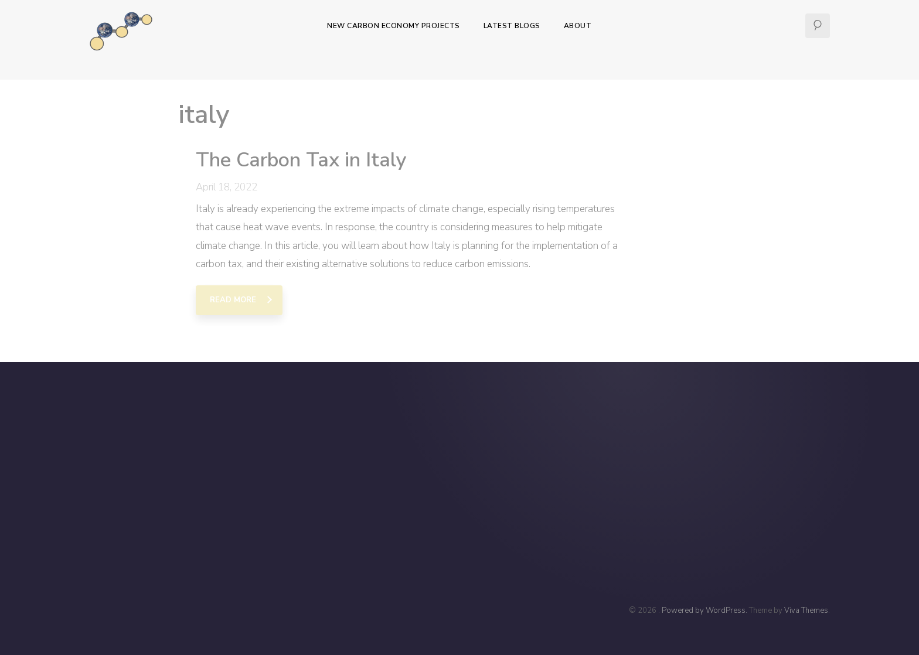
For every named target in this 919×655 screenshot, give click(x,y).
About (578, 25)
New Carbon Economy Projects (393, 25)
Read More (233, 300)
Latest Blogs (512, 25)
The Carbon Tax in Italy (301, 159)
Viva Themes (806, 610)
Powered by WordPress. (705, 610)
